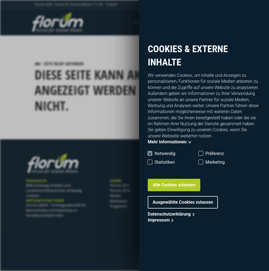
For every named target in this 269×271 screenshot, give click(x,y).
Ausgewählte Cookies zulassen (183, 202)
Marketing (215, 162)
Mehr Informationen (167, 141)
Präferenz (214, 153)
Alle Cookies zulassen (174, 184)
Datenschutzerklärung (169, 214)
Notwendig (165, 153)
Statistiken (165, 162)
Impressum (159, 220)
